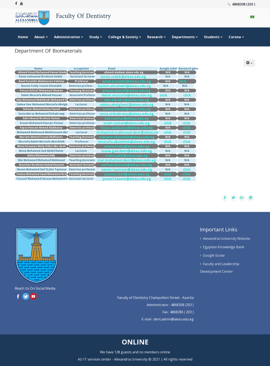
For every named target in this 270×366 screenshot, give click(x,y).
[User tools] (249, 63)
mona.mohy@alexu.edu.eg (126, 146)
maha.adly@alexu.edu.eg (126, 155)
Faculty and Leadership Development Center (219, 268)
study (94, 37)
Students (212, 37)
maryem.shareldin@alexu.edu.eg (127, 137)
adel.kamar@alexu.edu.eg (126, 118)
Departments (183, 37)
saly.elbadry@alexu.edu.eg (126, 100)
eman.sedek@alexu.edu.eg (123, 76)
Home (23, 37)
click (182, 81)
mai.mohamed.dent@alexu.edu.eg (126, 160)
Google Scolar (214, 255)
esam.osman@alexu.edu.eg (126, 123)
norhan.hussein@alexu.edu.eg (126, 165)
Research (155, 37)
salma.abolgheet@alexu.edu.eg (127, 104)
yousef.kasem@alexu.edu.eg (126, 178)
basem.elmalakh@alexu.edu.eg (124, 86)
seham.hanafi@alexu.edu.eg (127, 109)
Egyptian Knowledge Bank (223, 247)
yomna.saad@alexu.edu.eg (126, 174)
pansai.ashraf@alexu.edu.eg (127, 90)
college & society (123, 37)
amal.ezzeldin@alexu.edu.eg (126, 81)
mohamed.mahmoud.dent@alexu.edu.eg (131, 132)
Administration (67, 37)
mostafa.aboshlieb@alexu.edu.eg (126, 141)
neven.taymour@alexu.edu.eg (126, 169)
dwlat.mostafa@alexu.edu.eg (126, 95)
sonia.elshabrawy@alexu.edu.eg (126, 113)
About (39, 37)
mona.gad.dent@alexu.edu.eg (126, 151)
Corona (235, 37)
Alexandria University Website (226, 238)
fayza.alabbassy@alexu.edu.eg (126, 127)
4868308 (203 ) (243, 4)
